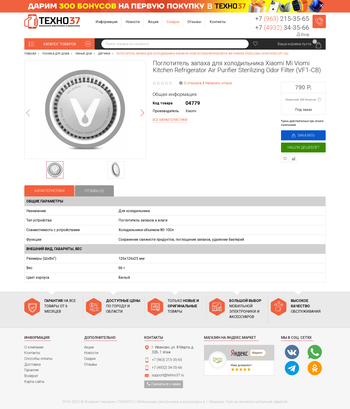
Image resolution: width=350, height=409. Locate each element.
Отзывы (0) (94, 191)
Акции (89, 347)
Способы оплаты (38, 358)
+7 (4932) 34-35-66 (167, 367)
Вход (303, 34)
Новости (91, 353)
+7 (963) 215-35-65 (167, 360)
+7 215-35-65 (282, 18)
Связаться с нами (163, 384)
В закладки (285, 158)
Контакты (32, 353)
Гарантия (31, 370)
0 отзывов (193, 83)
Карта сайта (34, 381)
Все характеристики (170, 120)
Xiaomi (190, 111)
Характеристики (49, 191)
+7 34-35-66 (282, 27)
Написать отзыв (218, 83)
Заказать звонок (319, 21)
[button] (106, 21)
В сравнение (293, 158)
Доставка (32, 364)
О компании (33, 347)
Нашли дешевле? (303, 147)
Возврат (31, 376)
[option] (85, 109)
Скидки (90, 358)
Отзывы (90, 364)
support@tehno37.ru (168, 375)
